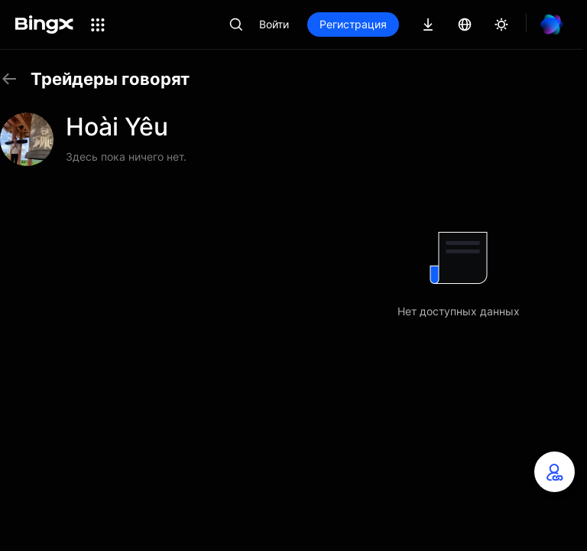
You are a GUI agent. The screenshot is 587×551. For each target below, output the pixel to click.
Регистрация (353, 24)
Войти (274, 24)
